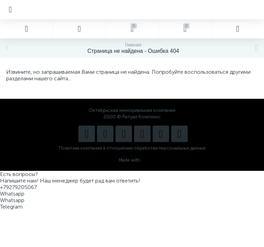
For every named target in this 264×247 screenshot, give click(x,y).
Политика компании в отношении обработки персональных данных (132, 148)
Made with (132, 160)
